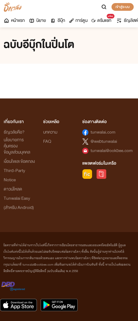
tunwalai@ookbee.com (112, 150)
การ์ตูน (78, 20)
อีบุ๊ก (57, 20)
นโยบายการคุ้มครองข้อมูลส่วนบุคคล (17, 146)
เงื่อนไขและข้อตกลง (19, 161)
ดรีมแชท (102, 19)
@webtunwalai (104, 141)
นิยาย (37, 20)
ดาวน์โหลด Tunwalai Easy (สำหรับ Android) (19, 198)
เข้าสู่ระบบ (123, 7)
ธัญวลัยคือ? (14, 132)
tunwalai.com (103, 132)
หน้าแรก (14, 20)
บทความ (50, 132)
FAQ (47, 141)
